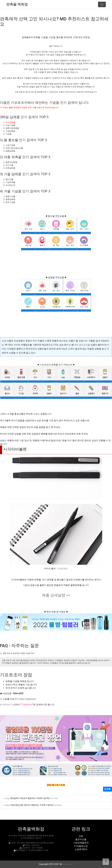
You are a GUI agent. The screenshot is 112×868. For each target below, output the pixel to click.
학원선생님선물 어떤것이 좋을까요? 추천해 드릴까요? (32, 804)
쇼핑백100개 (81, 849)
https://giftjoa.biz (27, 699)
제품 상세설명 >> (56, 595)
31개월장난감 (81, 846)
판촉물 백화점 (17, 4)
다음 (13, 704)
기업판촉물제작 (81, 842)
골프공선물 (84, 344)
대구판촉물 (10, 122)
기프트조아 (62, 568)
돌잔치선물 (80, 839)
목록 (107, 789)
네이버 (6, 704)
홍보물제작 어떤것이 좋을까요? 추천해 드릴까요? (30, 798)
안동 (81, 836)
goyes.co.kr (67, 864)
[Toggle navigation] (102, 4)
